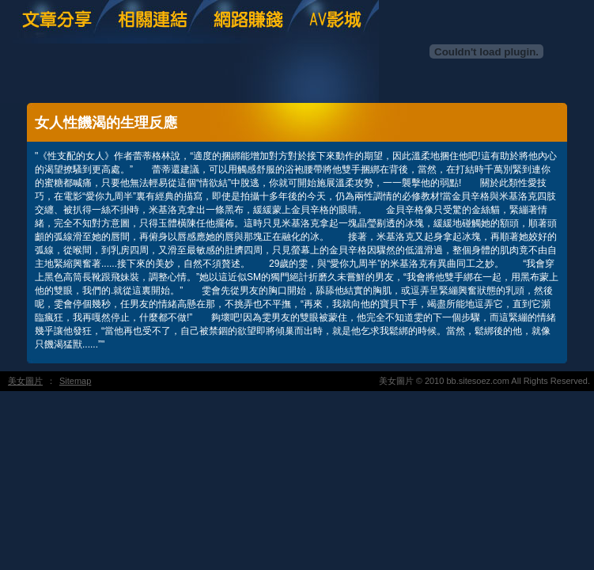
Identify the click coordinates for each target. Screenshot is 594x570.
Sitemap (75, 381)
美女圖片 (25, 381)
